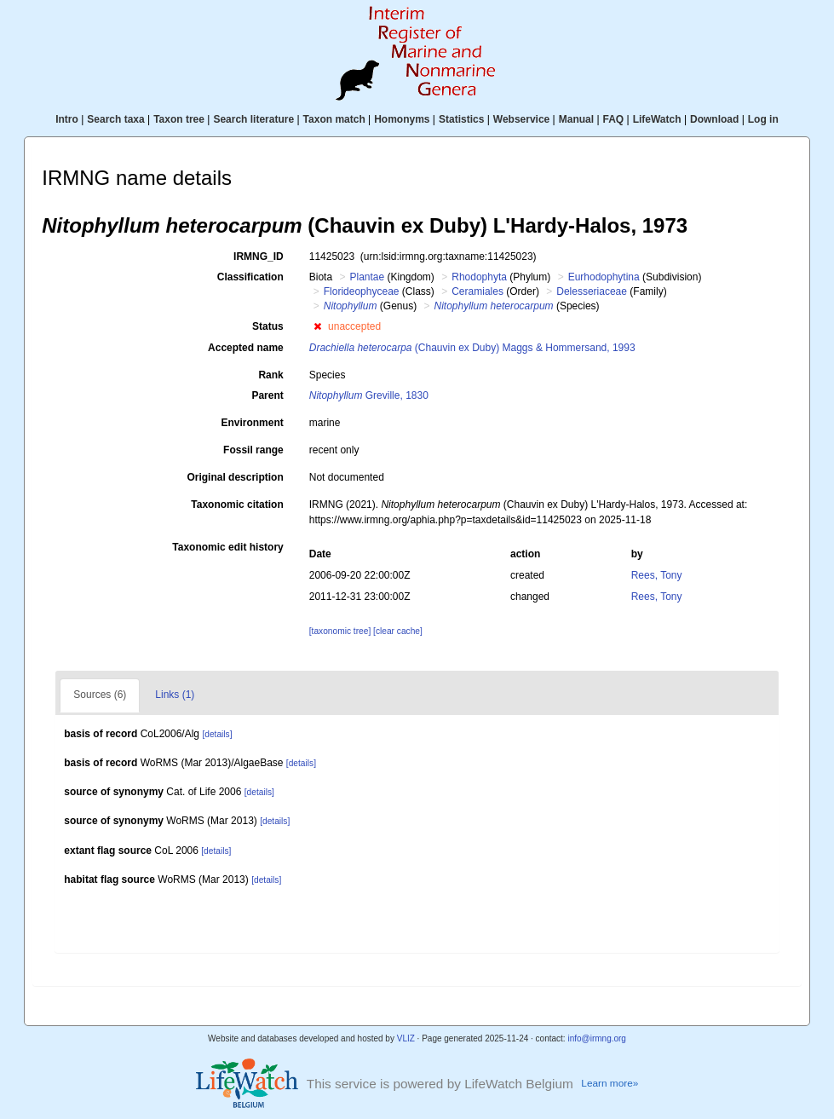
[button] (317, 326)
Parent (267, 395)
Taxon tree (178, 119)
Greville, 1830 (369, 395)
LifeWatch (657, 119)
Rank (270, 375)
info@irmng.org (596, 1038)
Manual (576, 119)
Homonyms (401, 119)
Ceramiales (477, 291)
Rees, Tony (656, 575)
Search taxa (115, 119)
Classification (250, 277)
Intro (66, 119)
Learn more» (609, 1083)
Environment (252, 423)
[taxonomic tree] (340, 631)
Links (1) (174, 695)
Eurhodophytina (604, 277)
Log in (763, 119)
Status (268, 326)
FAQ (613, 119)
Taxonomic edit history (227, 547)
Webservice (521, 119)
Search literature (253, 119)
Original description (235, 477)
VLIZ (406, 1038)
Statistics (461, 119)
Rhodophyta (479, 277)
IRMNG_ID (258, 256)
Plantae (366, 277)
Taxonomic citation (237, 504)
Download (714, 119)
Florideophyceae (362, 291)
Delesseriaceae (591, 291)
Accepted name (246, 348)
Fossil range (253, 450)
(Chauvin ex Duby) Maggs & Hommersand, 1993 (472, 348)
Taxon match (334, 119)
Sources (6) (99, 695)
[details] (217, 734)
